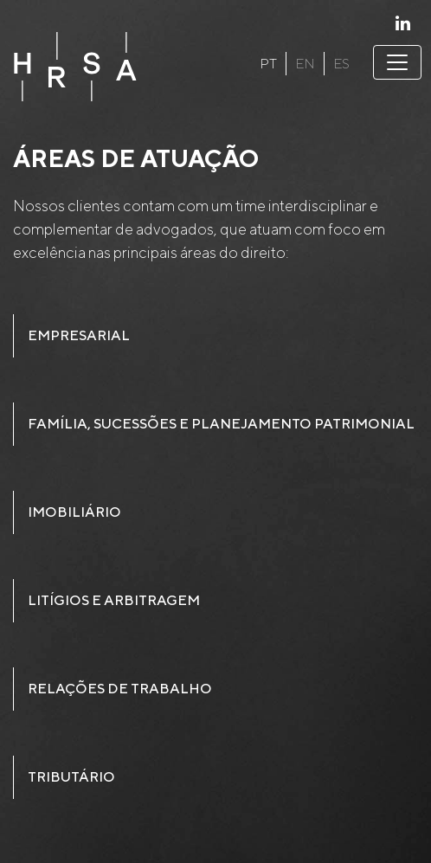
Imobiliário (74, 512)
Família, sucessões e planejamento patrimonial (221, 423)
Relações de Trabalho (120, 688)
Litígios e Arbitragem (114, 600)
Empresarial (79, 335)
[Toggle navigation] (397, 62)
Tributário (71, 777)
